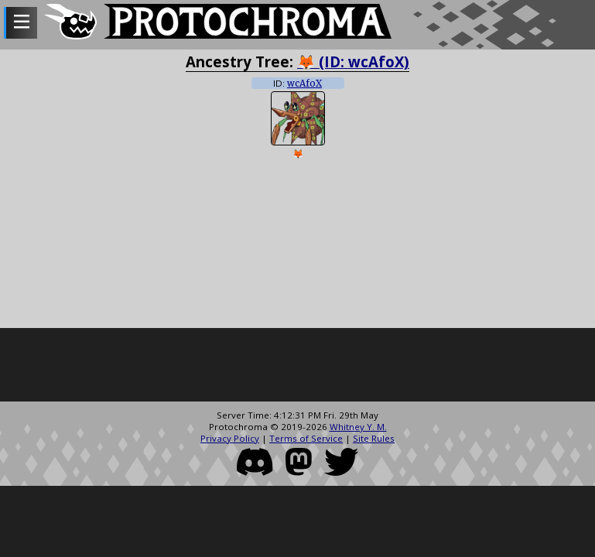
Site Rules (374, 438)
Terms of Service (306, 438)
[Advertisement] (297, 367)
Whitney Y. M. (358, 426)
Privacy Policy (229, 438)
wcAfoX (304, 83)
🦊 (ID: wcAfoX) (353, 61)
